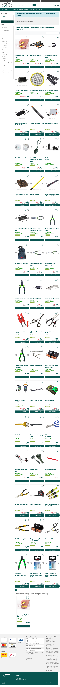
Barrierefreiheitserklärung (21, 679)
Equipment (26, 9)
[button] (26, 37)
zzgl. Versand (27, 64)
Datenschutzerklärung (20, 676)
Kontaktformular (29, 658)
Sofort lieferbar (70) (6, 59)
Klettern (21, 9)
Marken (40, 9)
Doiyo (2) (5, 47)
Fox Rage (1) (5, 52)
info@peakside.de (31, 650)
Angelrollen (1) (6, 30)
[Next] (22, 590)
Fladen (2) (5, 49)
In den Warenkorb (22, 66)
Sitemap (27, 659)
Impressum (18, 675)
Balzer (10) (5, 41)
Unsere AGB (18, 674)
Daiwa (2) (5, 45)
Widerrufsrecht (19, 678)
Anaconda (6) (6, 38)
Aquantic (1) (5, 39)
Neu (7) (4, 65)
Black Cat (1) (5, 43)
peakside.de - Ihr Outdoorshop (7, 678)
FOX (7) (4, 50)
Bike (31, 9)
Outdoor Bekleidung (6, 9)
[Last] (24, 590)
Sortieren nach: (43, 33)
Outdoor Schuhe (14, 9)
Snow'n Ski (35, 9)
